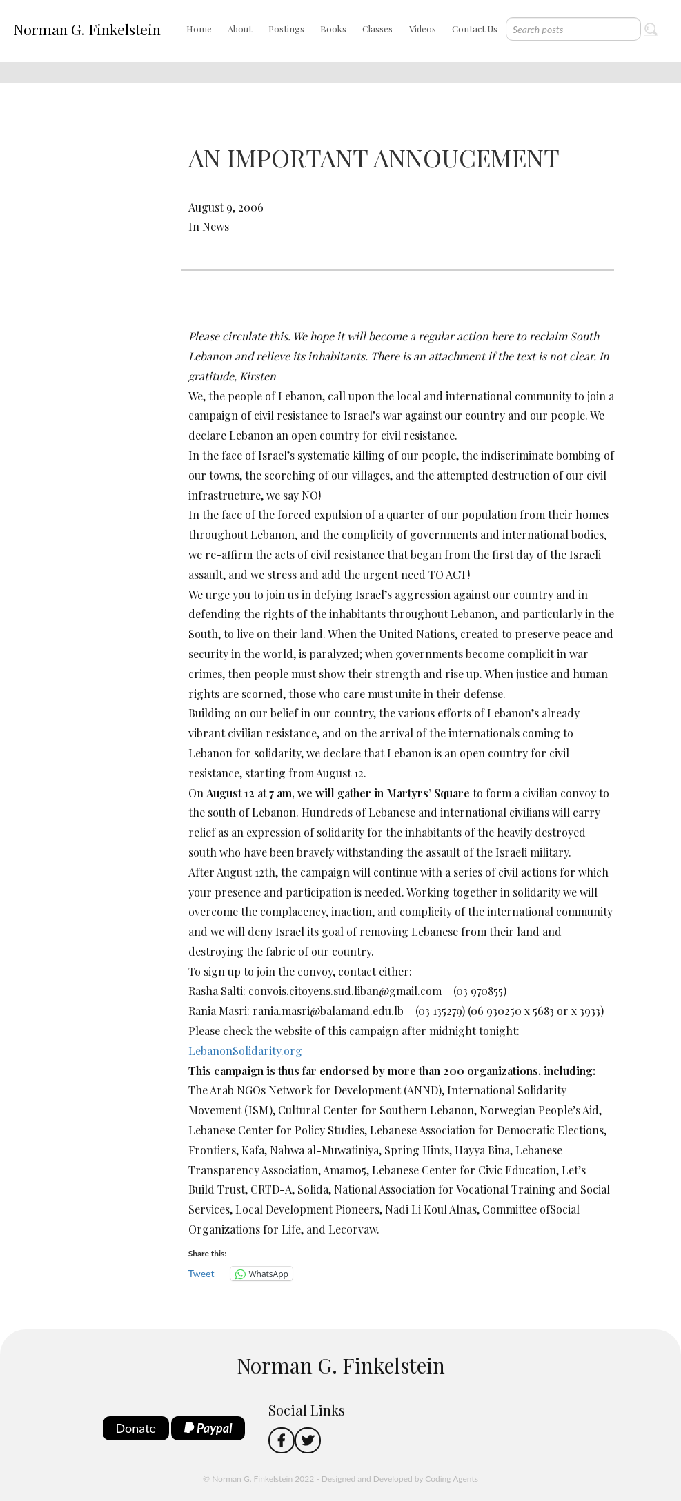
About (240, 28)
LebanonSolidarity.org (245, 1050)
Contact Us (474, 28)
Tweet (201, 1273)
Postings (286, 28)
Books (333, 28)
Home (199, 28)
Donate (136, 1428)
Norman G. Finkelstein (87, 29)
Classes (377, 28)
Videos (422, 28)
